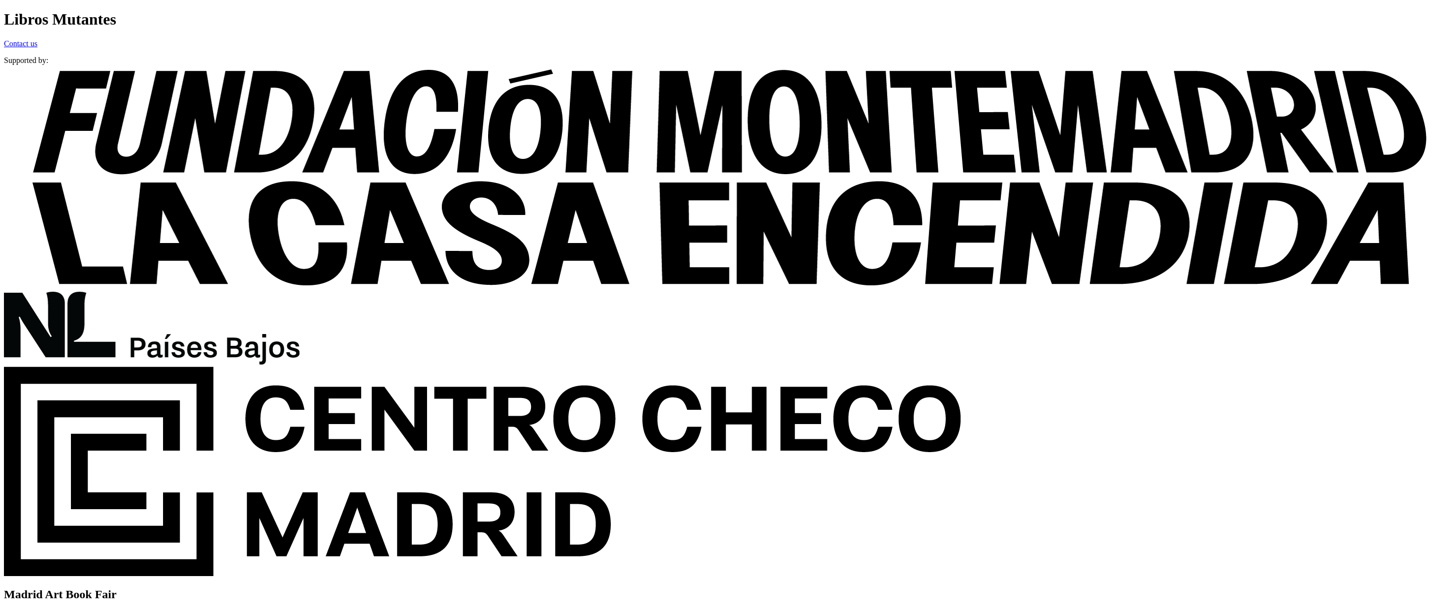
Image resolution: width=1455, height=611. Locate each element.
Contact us (20, 43)
